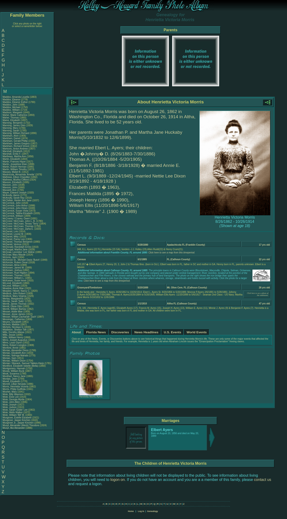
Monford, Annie (11, 347)
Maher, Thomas (11, 117)
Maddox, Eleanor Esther (15, 102)
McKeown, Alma (11, 265)
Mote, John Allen (11, 402)
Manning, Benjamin (13, 123)
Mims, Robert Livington (15, 345)
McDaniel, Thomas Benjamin (18, 241)
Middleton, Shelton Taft (15, 329)
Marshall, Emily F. (12, 154)
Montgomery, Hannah (14, 368)
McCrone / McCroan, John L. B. (19, 221)
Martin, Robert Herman (15, 166)
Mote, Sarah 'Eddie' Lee (15, 410)
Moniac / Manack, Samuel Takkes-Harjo (23, 363)
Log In (141, 511)
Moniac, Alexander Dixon (16, 350)
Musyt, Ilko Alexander (14, 428)
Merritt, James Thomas (15, 304)
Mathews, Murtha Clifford (16, 179)
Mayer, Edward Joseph (15, 192)
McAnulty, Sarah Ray (13, 198)
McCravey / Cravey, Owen (17, 218)
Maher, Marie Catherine (15, 115)
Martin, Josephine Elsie (15, 164)
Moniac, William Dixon (14, 360)
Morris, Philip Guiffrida (14, 389)
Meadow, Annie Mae (13, 288)
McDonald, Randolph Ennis (17, 247)
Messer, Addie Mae (13, 311)
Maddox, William (11, 110)
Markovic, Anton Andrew (15, 148)
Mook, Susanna (11, 373)
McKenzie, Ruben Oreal (15, 262)
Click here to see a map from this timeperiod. (171, 252)
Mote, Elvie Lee (11, 397)
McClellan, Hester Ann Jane (17, 200)
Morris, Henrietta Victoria (15, 386)
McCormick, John (12, 203)
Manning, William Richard (16, 133)
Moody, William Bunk (13, 371)
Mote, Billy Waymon (13, 394)
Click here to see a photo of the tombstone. (257, 294)
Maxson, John (10, 185)
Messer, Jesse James (14, 314)
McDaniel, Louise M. (13, 234)
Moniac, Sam (10, 358)
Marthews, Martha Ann (14, 156)
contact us (262, 480)
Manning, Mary (11, 128)
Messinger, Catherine (14, 319)
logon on (117, 480)
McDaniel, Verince (12, 244)
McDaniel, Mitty (11, 236)
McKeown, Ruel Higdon (15, 272)
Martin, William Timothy (15, 169)
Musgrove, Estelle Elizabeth (17, 417)
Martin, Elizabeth (12, 159)
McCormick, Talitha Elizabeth (18, 213)
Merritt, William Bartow (14, 309)
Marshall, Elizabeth (13, 151)
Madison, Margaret (13, 112)
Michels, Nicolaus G (13, 327)
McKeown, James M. (13, 267)
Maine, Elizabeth (12, 120)
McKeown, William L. (13, 278)
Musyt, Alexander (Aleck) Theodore (21, 425)
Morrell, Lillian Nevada (14, 384)
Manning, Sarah (11, 130)
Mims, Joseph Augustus (15, 340)
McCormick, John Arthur (15, 205)
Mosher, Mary (10, 391)
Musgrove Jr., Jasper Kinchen (18, 422)
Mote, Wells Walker (13, 412)
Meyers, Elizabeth (12, 322)
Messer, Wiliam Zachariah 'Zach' (19, 316)
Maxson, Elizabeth (13, 182)
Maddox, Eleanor (12, 99)
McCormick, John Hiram (15, 208)
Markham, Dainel (12, 138)
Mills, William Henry (13, 337)
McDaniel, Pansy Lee (14, 239)
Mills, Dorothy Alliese (13, 332)
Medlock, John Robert (14, 293)
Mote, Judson (10, 407)
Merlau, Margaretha (13, 298)
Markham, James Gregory (16, 143)
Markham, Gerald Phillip (15, 141)
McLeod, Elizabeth (13, 283)
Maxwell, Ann (10, 190)
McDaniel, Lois (11, 231)
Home (131, 511)
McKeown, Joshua (13, 270)
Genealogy (152, 511)
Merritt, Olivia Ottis (12, 306)
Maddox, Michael (12, 107)
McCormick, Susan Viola (15, 210)
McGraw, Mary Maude (14, 254)
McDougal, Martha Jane (15, 249)
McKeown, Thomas (13, 275)
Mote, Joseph (10, 404)
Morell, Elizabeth (12, 381)
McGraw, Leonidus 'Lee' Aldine (19, 252)
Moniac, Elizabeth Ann (14, 353)
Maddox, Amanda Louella (16, 97)
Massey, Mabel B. (12, 172)
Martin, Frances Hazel (14, 161)
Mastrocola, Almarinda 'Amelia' (19, 174)
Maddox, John (10, 104)
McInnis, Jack (10, 257)
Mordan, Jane (10, 378)
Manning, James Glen (14, 125)
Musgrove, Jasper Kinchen (16, 420)
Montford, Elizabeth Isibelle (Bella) (20, 366)
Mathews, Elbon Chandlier (16, 177)
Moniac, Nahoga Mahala (15, 355)
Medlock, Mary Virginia (14, 296)
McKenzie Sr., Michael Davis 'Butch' (21, 260)
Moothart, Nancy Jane (14, 376)
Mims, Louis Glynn (12, 342)
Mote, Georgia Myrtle (13, 399)
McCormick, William (13, 216)
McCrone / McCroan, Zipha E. (18, 229)
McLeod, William (11, 285)
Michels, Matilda (11, 324)
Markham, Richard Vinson (16, 146)
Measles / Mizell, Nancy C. (16, 291)
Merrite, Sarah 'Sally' (14, 301)
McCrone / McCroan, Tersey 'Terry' (21, 223)
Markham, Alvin (11, 135)
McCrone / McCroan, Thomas (18, 226)
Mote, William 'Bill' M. (14, 415)
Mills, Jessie (9, 335)
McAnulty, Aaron (11, 195)
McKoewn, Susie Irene (14, 280)
